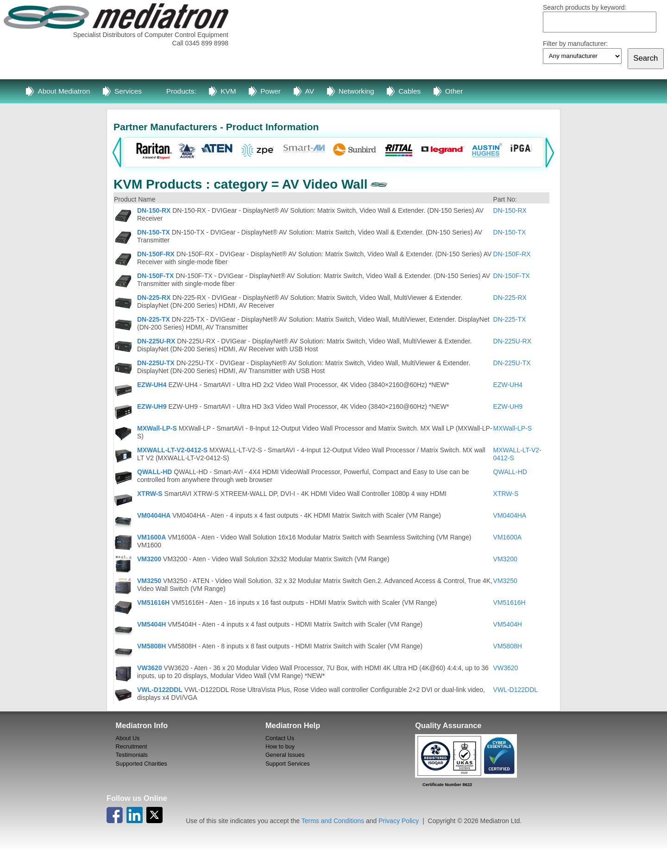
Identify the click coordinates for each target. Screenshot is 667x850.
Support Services (287, 764)
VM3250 (149, 580)
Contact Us (279, 738)
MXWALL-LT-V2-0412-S (172, 450)
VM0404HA (153, 515)
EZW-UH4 (152, 384)
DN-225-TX (153, 319)
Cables (409, 91)
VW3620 (149, 668)
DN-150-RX (153, 210)
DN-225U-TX (156, 363)
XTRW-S (150, 493)
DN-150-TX (153, 232)
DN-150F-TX (155, 275)
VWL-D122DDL (159, 689)
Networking (356, 91)
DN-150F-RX (156, 254)
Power (270, 91)
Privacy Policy (398, 821)
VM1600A (151, 537)
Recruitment (131, 746)
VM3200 (149, 559)
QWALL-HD (154, 472)
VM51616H (153, 602)
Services (128, 91)
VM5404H (151, 624)
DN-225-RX (153, 297)
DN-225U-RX (156, 341)
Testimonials (132, 755)
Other (454, 91)
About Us (128, 738)
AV (309, 91)
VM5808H (151, 646)
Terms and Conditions (333, 821)
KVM (228, 91)
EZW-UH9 (152, 406)
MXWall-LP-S (157, 428)
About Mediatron (64, 91)
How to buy (280, 746)
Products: (181, 91)
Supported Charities (141, 764)
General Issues (285, 755)
